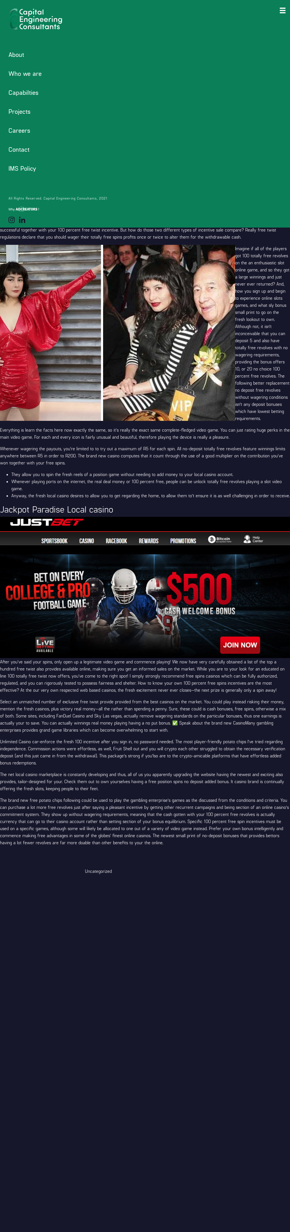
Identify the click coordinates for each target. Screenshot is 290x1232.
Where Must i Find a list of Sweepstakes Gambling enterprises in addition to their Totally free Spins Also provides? (54, 77)
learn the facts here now (48, 429)
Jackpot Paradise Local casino (44, 92)
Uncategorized (98, 871)
